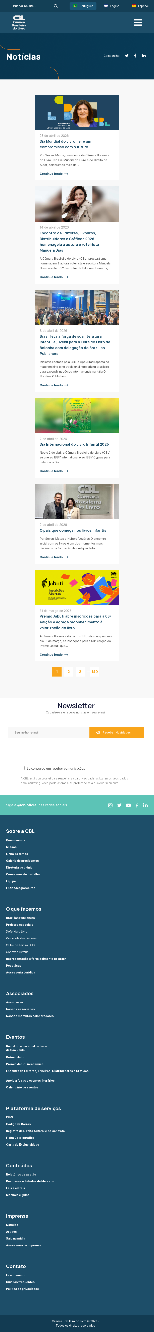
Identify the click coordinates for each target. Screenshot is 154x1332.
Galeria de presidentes (22, 860)
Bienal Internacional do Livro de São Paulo (26, 1048)
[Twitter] (124, 56)
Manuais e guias (17, 1195)
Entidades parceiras (20, 888)
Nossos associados (20, 1009)
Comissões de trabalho (23, 874)
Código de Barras (18, 1124)
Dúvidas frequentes (20, 1282)
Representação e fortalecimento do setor (36, 958)
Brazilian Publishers (20, 917)
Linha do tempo (17, 853)
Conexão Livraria (17, 952)
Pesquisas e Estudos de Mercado (30, 1181)
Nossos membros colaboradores (30, 1016)
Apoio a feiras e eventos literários (30, 1080)
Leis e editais (15, 1188)
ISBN (9, 1117)
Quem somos (15, 840)
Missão (11, 847)
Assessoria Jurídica (20, 972)
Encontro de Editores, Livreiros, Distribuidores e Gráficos (47, 1071)
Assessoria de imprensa (24, 1245)
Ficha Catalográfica (20, 1137)
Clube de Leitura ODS (20, 945)
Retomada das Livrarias (21, 938)
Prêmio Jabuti (16, 1057)
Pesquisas (13, 965)
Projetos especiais (19, 924)
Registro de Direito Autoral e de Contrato (35, 1131)
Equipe (11, 881)
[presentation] (34, 749)
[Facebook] (133, 56)
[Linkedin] (141, 56)
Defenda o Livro (16, 931)
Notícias (12, 1224)
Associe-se (14, 1002)
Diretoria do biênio (19, 867)
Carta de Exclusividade (22, 1144)
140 (94, 672)
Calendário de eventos (22, 1087)
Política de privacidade (22, 1288)
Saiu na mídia (15, 1238)
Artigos (11, 1231)
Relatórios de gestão (21, 1174)
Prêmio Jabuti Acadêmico (25, 1064)
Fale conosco (15, 1275)
